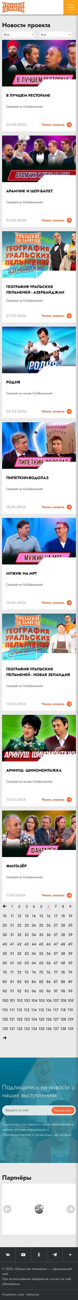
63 (27, 963)
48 (63, 944)
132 (19, 1028)
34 (34, 934)
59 (70, 953)
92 (19, 991)
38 (63, 934)
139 (70, 1028)
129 (70, 1019)
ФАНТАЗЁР (16, 866)
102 (19, 1000)
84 (34, 981)
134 (33, 1028)
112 (19, 1010)
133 (26, 1028)
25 (41, 925)
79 (70, 972)
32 (19, 934)
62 (19, 963)
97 (56, 991)
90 (4, 991)
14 (34, 916)
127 (55, 1019)
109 (70, 1000)
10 (5, 916)
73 (26, 972)
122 (19, 1019)
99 (70, 991)
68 (63, 963)
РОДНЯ (13, 382)
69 (70, 963)
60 (4, 963)
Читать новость (57, 124)
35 (41, 934)
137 (55, 1028)
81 (12, 981)
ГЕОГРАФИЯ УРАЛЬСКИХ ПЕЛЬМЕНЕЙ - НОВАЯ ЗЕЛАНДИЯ (38, 671)
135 (41, 1028)
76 (48, 972)
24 (34, 925)
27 (56, 925)
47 (56, 944)
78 (63, 972)
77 (56, 972)
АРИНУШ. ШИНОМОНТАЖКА (34, 770)
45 (41, 944)
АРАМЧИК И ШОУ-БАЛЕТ (29, 191)
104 (33, 1000)
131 (12, 1028)
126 (48, 1019)
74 (34, 972)
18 (63, 916)
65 (41, 963)
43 (26, 944)
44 (34, 944)
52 (19, 953)
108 (63, 1000)
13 (26, 916)
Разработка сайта (13, 1294)
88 (63, 981)
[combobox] (18, 34)
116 (48, 1010)
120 (4, 1019)
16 (48, 916)
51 (12, 953)
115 (41, 1010)
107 (55, 1000)
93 (27, 991)
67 (56, 963)
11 (12, 916)
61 (12, 963)
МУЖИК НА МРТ (21, 573)
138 (63, 1028)
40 (4, 944)
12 (19, 916)
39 (70, 934)
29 (70, 925)
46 (48, 944)
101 (12, 1000)
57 (56, 953)
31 (12, 934)
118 (63, 1010)
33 (27, 934)
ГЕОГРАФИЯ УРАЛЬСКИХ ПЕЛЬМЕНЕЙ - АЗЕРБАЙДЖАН (35, 289)
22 (19, 925)
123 (26, 1019)
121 (12, 1019)
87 (56, 981)
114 (33, 1010)
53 (27, 953)
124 (33, 1019)
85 (41, 981)
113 (26, 1010)
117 (55, 1010)
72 (19, 972)
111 (12, 1010)
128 (63, 1019)
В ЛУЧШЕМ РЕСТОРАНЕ (28, 95)
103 (26, 1000)
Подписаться (63, 1110)
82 (19, 981)
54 (34, 953)
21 (12, 925)
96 (48, 991)
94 (34, 991)
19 (70, 916)
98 (63, 991)
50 (4, 953)
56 (48, 953)
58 (63, 953)
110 (4, 1010)
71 (12, 972)
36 (48, 934)
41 (12, 944)
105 (41, 1000)
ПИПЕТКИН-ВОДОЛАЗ (27, 478)
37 (56, 934)
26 (48, 925)
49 (70, 944)
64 (34, 963)
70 (5, 972)
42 (19, 944)
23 (27, 925)
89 (70, 981)
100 (4, 1000)
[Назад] (4, 906)
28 (63, 925)
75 (41, 972)
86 (48, 981)
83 (27, 981)
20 (4, 925)
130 (4, 1028)
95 (41, 991)
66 (48, 963)
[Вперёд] (4, 1038)
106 (48, 1000)
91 (12, 991)
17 (55, 916)
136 (48, 1028)
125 (41, 1019)
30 (4, 934)
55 (41, 953)
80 (4, 981)
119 (70, 1010)
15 (41, 916)
